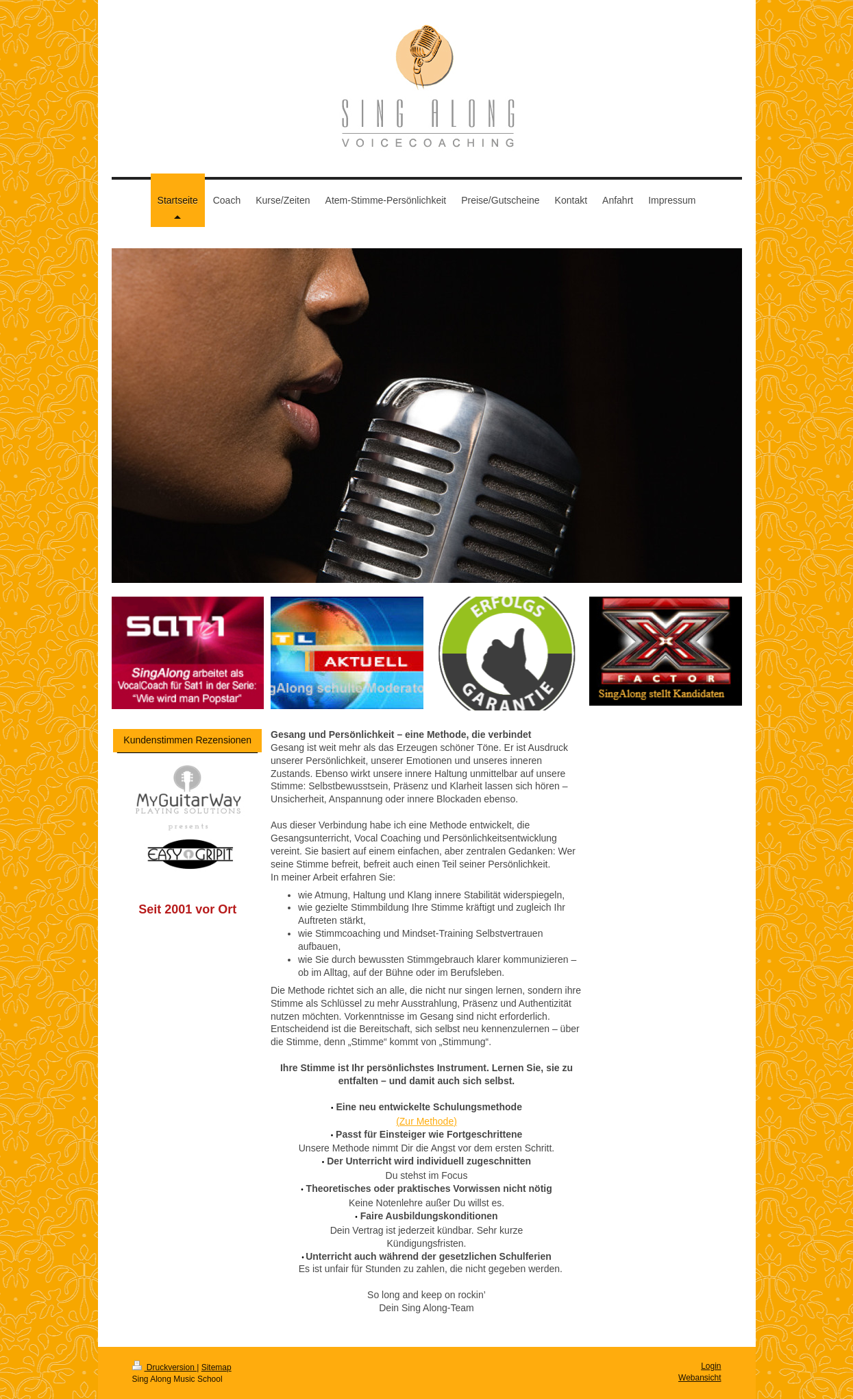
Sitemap (216, 1367)
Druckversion (164, 1367)
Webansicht (699, 1378)
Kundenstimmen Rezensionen (187, 739)
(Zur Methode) (426, 1121)
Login (711, 1366)
